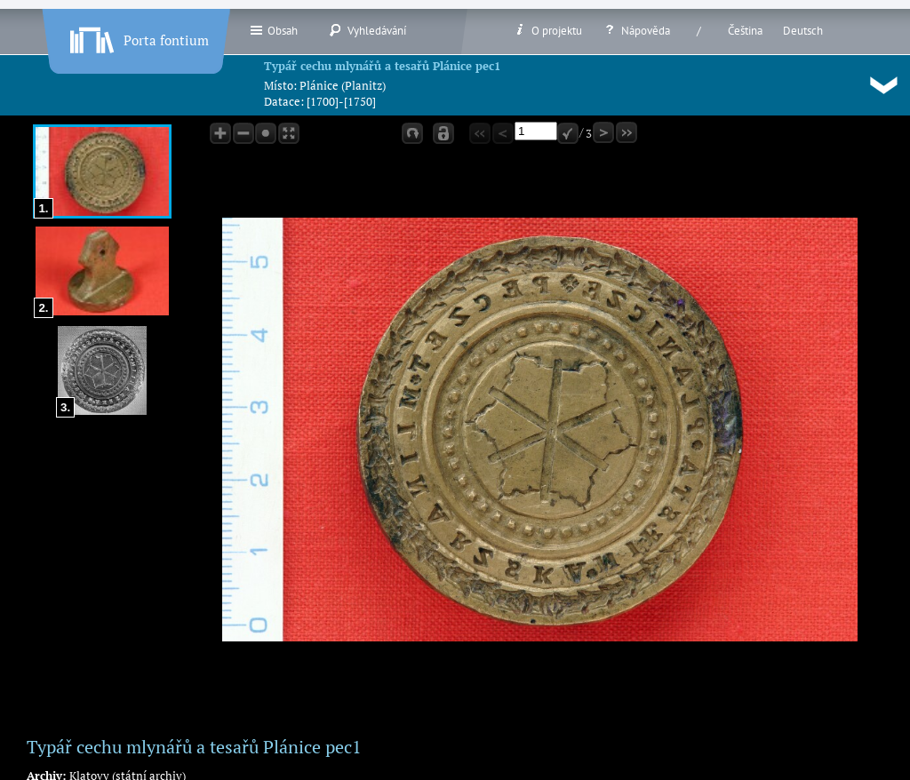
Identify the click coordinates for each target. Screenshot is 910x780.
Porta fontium (138, 36)
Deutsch (803, 30)
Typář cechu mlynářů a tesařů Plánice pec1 (382, 66)
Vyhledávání (367, 30)
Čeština (745, 30)
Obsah (273, 30)
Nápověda (636, 30)
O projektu (547, 30)
